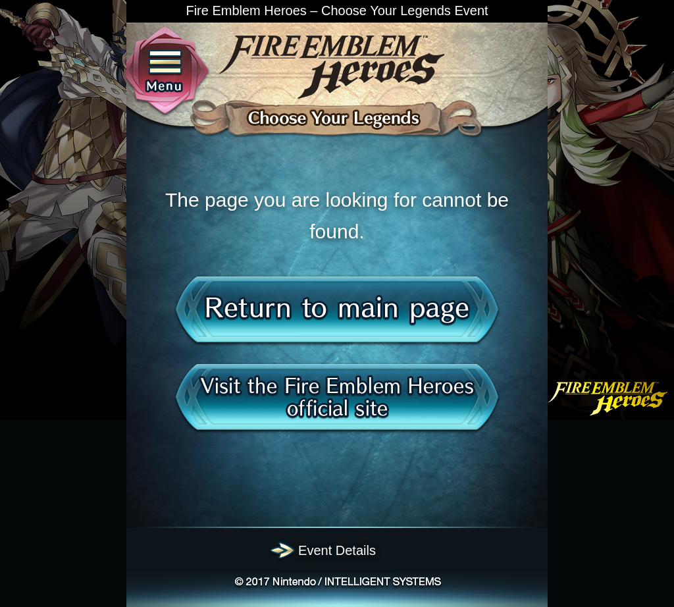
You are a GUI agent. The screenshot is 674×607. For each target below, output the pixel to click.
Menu (165, 72)
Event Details (337, 550)
